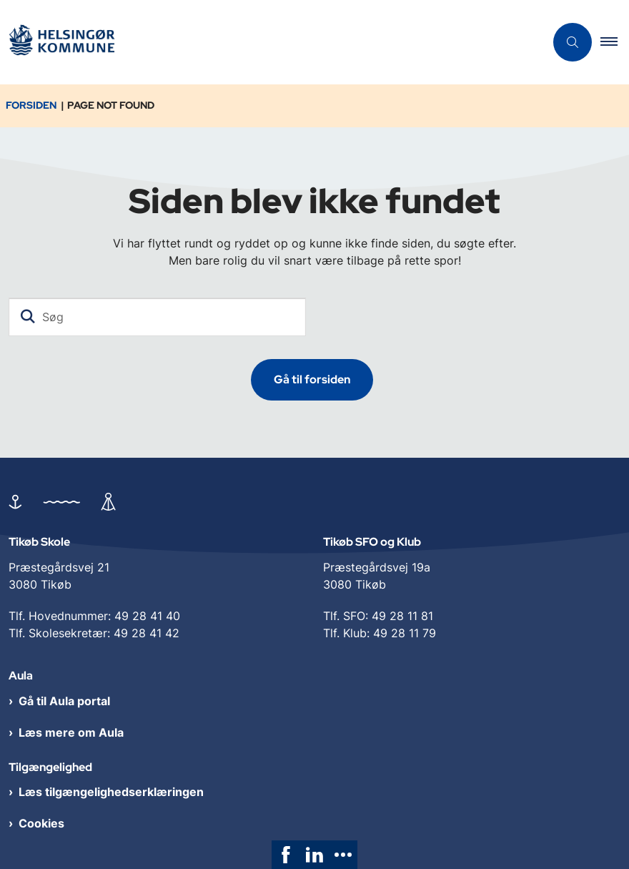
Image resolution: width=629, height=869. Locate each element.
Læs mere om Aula (71, 732)
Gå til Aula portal (64, 701)
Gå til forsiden (312, 379)
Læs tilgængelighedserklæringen (111, 792)
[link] (286, 854)
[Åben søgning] (572, 42)
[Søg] (157, 317)
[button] (614, 42)
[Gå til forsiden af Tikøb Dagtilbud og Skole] (61, 42)
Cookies (41, 823)
